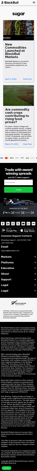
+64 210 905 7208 (23, 240)
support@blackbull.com (10, 251)
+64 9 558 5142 (7, 243)
